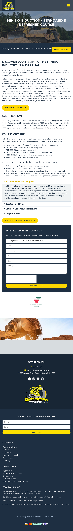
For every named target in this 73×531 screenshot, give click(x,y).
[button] (68, 5)
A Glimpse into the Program (20, 181)
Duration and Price (15, 204)
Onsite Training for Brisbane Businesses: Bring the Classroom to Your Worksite (36, 505)
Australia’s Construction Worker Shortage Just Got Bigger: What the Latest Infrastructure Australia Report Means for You (34, 492)
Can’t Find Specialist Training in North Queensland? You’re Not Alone (32, 497)
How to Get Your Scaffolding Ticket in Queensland (24, 501)
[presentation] (21, 279)
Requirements (13, 213)
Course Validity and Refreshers (21, 209)
